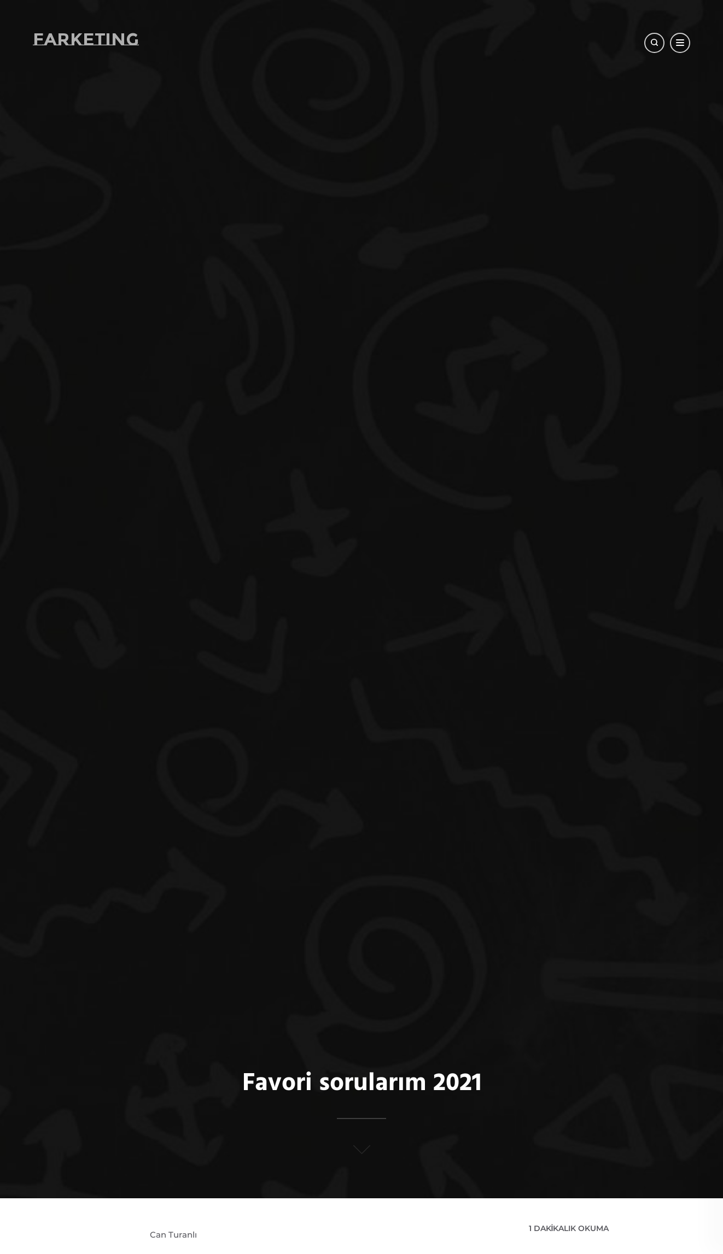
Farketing (86, 39)
